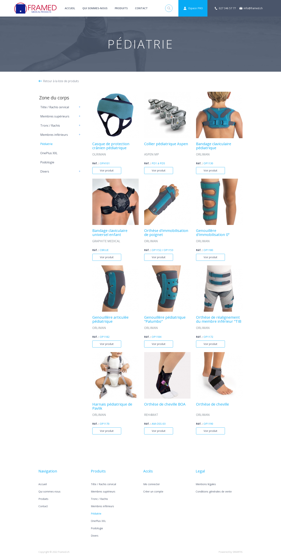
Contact (141, 8)
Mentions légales (206, 484)
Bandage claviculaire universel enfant (109, 233)
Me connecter (151, 484)
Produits (121, 8)
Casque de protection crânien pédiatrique (110, 146)
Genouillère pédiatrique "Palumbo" (165, 319)
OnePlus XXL (49, 153)
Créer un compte (153, 491)
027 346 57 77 (227, 8)
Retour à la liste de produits (61, 81)
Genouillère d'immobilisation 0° (213, 233)
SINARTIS (238, 552)
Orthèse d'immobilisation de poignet (166, 233)
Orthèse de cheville (212, 404)
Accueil (70, 8)
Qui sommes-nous (94, 8)
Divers (44, 171)
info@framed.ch (253, 8)
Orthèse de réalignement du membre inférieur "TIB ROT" (218, 319)
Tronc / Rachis (50, 125)
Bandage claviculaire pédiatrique (213, 146)
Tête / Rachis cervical (54, 107)
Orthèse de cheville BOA (165, 404)
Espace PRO (195, 8)
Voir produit (107, 170)
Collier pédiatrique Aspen (166, 144)
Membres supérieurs (54, 116)
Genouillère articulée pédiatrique (110, 319)
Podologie (47, 162)
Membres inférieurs (54, 135)
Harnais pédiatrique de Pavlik (112, 406)
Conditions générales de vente (214, 491)
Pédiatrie (46, 144)
